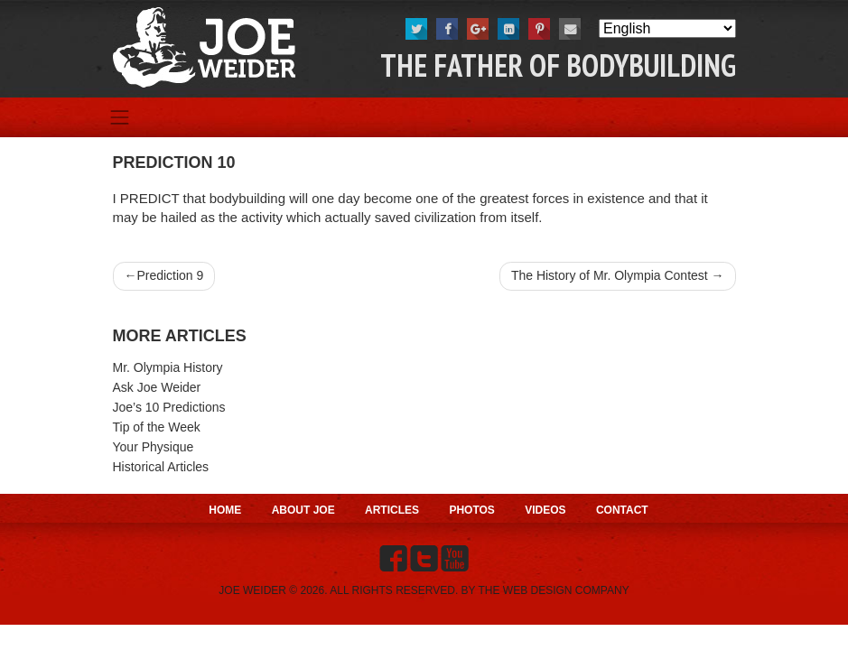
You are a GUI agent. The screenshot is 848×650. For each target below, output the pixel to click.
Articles (392, 510)
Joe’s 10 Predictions (169, 407)
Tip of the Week (156, 427)
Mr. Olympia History (168, 367)
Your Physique (153, 447)
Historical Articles (161, 467)
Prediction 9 (169, 275)
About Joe (303, 510)
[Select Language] (667, 28)
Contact (622, 510)
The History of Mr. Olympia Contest (609, 275)
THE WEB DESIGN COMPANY (554, 590)
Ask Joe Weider (157, 387)
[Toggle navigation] (120, 117)
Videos (545, 510)
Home (225, 510)
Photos (471, 510)
